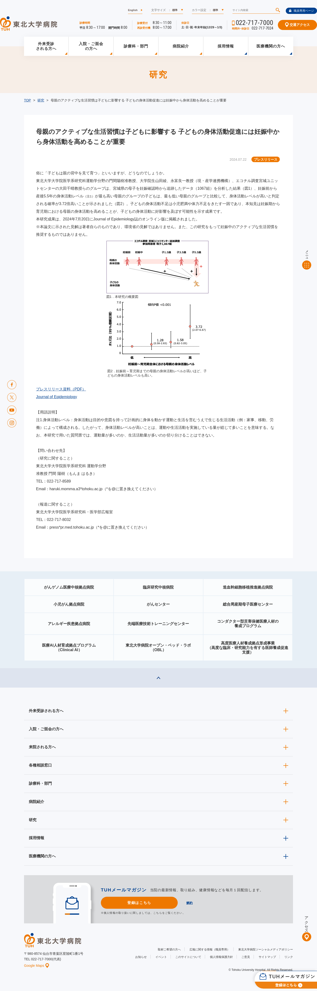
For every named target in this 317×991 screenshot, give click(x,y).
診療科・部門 (136, 46)
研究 (40, 100)
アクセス (307, 922)
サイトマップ (267, 957)
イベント (161, 957)
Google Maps (36, 965)
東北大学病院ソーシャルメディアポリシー (265, 949)
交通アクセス (297, 24)
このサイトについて (188, 957)
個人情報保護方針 (221, 957)
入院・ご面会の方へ (91, 46)
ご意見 (245, 957)
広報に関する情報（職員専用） (209, 949)
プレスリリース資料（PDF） (61, 389)
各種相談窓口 (40, 765)
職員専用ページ (301, 10)
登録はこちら (139, 903)
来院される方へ (42, 747)
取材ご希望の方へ (169, 949)
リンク (288, 957)
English (133, 10)
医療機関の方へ (270, 46)
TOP (27, 100)
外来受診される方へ (46, 46)
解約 (189, 903)
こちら (157, 912)
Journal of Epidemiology (56, 397)
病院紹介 (181, 46)
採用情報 (226, 46)
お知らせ (141, 957)
